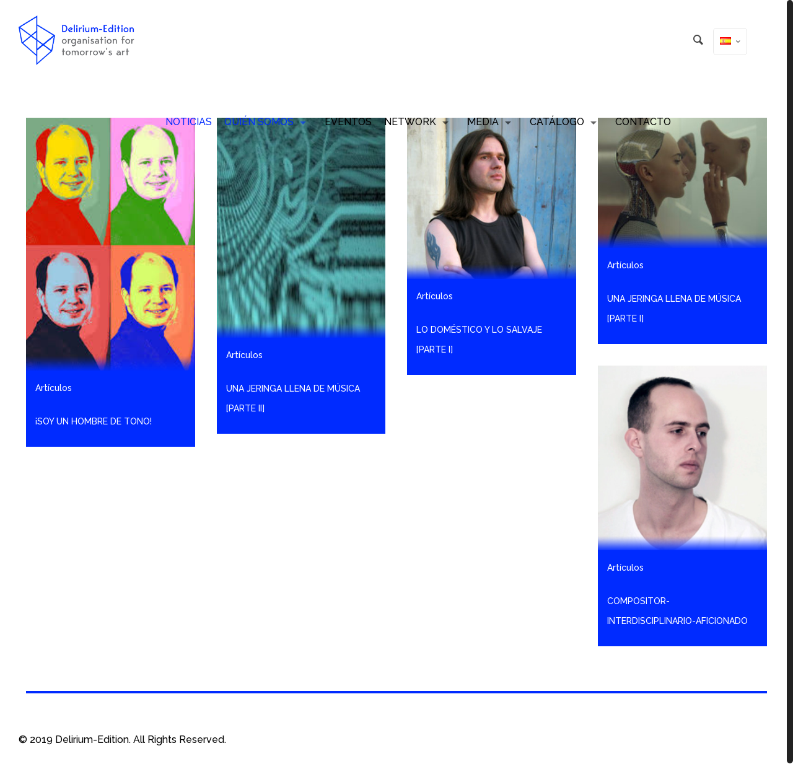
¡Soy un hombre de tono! (93, 421)
